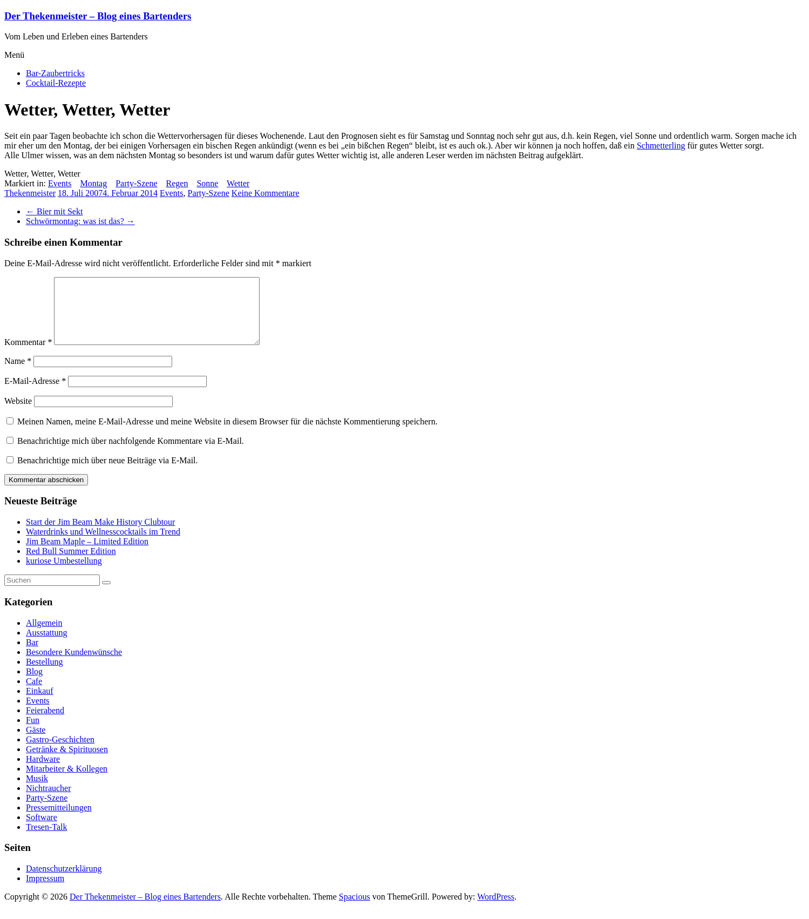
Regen (177, 183)
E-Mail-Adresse (35, 393)
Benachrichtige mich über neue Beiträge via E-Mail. (107, 473)
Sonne (207, 183)
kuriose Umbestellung (64, 573)
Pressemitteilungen (59, 820)
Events (60, 183)
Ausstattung (46, 645)
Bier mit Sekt (54, 211)
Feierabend (45, 723)
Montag (93, 183)
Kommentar (28, 355)
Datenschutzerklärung (63, 881)
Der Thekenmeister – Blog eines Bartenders (98, 16)
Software (41, 830)
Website (18, 413)
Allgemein (44, 635)
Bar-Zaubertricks (55, 73)
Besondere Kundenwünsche (74, 665)
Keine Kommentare (266, 193)
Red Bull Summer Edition (71, 564)
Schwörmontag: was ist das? (80, 221)
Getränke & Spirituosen (67, 762)
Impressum (45, 891)
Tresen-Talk (46, 839)
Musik (37, 791)
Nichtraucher (48, 801)
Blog (34, 684)
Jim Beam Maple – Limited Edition (87, 554)
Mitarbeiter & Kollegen (66, 781)
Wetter (238, 183)
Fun (32, 733)
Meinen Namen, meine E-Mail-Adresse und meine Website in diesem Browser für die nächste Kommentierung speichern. (227, 434)
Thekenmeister (30, 193)
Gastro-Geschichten (60, 752)
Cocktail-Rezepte (56, 82)
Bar (32, 655)
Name (17, 374)
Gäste (35, 742)
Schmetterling (661, 145)
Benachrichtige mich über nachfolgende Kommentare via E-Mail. (130, 453)
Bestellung (44, 674)
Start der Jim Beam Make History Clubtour (100, 534)
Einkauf (39, 703)
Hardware (43, 771)
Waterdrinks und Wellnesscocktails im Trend (103, 544)
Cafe (34, 694)
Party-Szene (136, 183)
